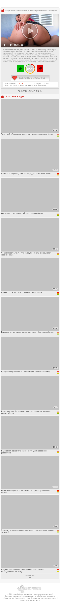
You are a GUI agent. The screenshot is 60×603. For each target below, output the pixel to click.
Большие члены (26, 86)
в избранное (30, 78)
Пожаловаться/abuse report (30, 600)
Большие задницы (12, 86)
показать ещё (29, 575)
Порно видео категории (40, 84)
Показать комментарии (30, 91)
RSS (28, 598)
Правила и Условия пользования (44, 598)
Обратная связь (8, 598)
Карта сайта (20, 598)
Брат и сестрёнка (40, 86)
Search (55, 4)
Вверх (54, 563)
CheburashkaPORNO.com (31, 4)
